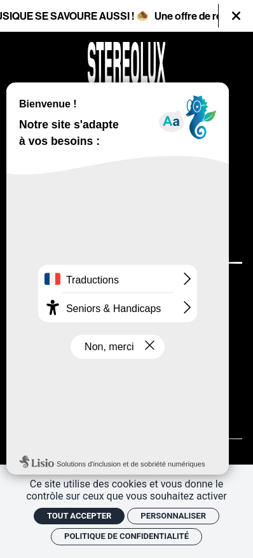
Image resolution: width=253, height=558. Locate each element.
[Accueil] (127, 63)
